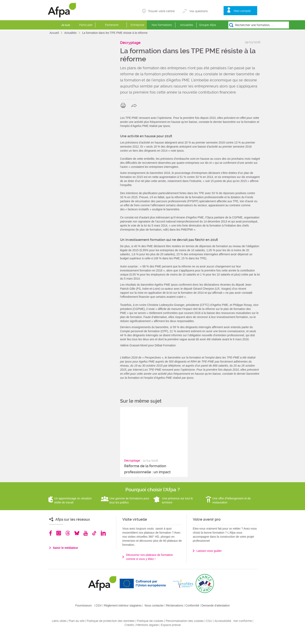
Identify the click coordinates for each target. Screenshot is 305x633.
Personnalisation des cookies (185, 620)
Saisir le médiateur (65, 547)
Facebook (50, 533)
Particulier (86, 25)
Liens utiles (59, 620)
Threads (67, 533)
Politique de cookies (150, 620)
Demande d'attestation (216, 605)
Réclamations (174, 605)
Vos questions (198, 11)
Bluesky (76, 533)
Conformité (192, 605)
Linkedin (103, 533)
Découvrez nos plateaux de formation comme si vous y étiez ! (149, 557)
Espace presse (171, 625)
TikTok (94, 533)
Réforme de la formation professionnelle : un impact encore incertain (147, 472)
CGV (99, 605)
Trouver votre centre (161, 11)
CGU (209, 620)
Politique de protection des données (111, 620)
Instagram (58, 533)
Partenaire (111, 25)
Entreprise (137, 25)
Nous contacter (154, 605)
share (135, 105)
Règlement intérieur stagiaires (123, 605)
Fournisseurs (83, 605)
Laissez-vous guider (209, 550)
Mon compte (242, 11)
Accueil (55, 32)
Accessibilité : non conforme (233, 620)
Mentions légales (147, 625)
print (124, 105)
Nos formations (162, 25)
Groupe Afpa (207, 25)
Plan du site (76, 620)
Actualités (186, 25)
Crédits (129, 625)
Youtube (85, 533)
